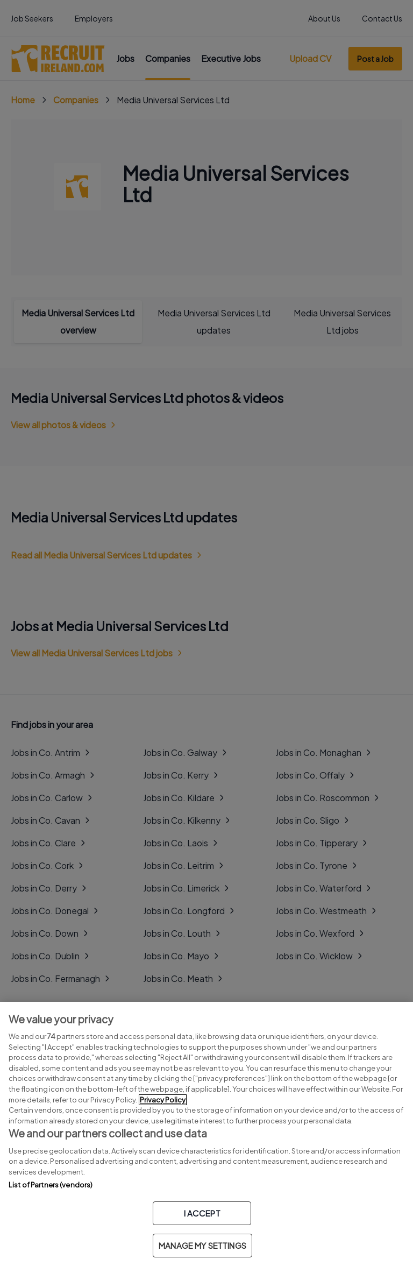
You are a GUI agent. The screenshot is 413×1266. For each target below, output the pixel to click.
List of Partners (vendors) (50, 1184)
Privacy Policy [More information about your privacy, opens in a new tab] (163, 1099)
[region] (206, 1134)
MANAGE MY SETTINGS (202, 1245)
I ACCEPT (202, 1213)
